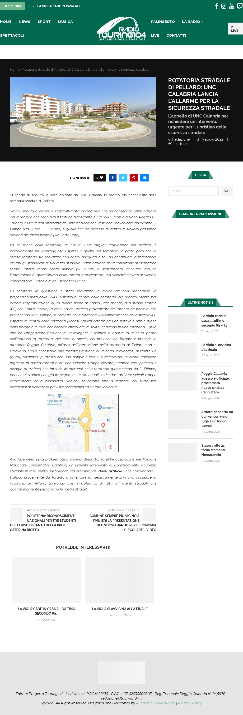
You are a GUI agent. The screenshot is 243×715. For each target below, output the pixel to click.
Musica (65, 21)
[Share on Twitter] (123, 177)
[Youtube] (231, 6)
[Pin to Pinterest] (134, 177)
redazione (181, 139)
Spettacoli (12, 35)
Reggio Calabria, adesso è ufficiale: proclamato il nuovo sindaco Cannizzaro (215, 383)
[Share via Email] (144, 177)
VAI (226, 191)
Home (6, 21)
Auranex (143, 703)
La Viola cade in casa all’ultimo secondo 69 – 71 (214, 320)
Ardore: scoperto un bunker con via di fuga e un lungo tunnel (217, 419)
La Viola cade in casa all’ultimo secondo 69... (77, 6)
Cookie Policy (164, 703)
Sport (44, 21)
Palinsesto (163, 21)
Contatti (176, 35)
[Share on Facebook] (113, 177)
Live (155, 35)
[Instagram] (223, 6)
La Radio (191, 21)
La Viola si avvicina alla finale (120, 609)
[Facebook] (217, 6)
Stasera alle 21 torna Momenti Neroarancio (213, 450)
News (24, 21)
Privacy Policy (190, 703)
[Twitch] (240, 6)
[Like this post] (101, 177)
